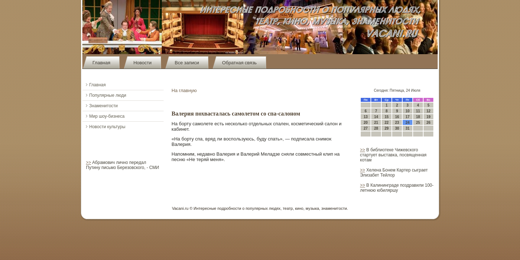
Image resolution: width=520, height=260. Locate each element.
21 (376, 123)
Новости (142, 62)
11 (418, 111)
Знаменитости (103, 105)
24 (408, 123)
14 (376, 117)
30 (397, 128)
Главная (101, 62)
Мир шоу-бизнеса (107, 116)
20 (366, 123)
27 (366, 128)
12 (428, 111)
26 (428, 123)
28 (376, 128)
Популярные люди (107, 95)
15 (387, 117)
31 (408, 128)
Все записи (187, 62)
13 (366, 117)
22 (387, 123)
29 (387, 128)
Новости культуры (107, 126)
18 (418, 117)
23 (397, 123)
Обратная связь (239, 62)
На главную (184, 90)
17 (408, 117)
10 (408, 111)
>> (88, 162)
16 (397, 117)
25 (418, 123)
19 (428, 117)
